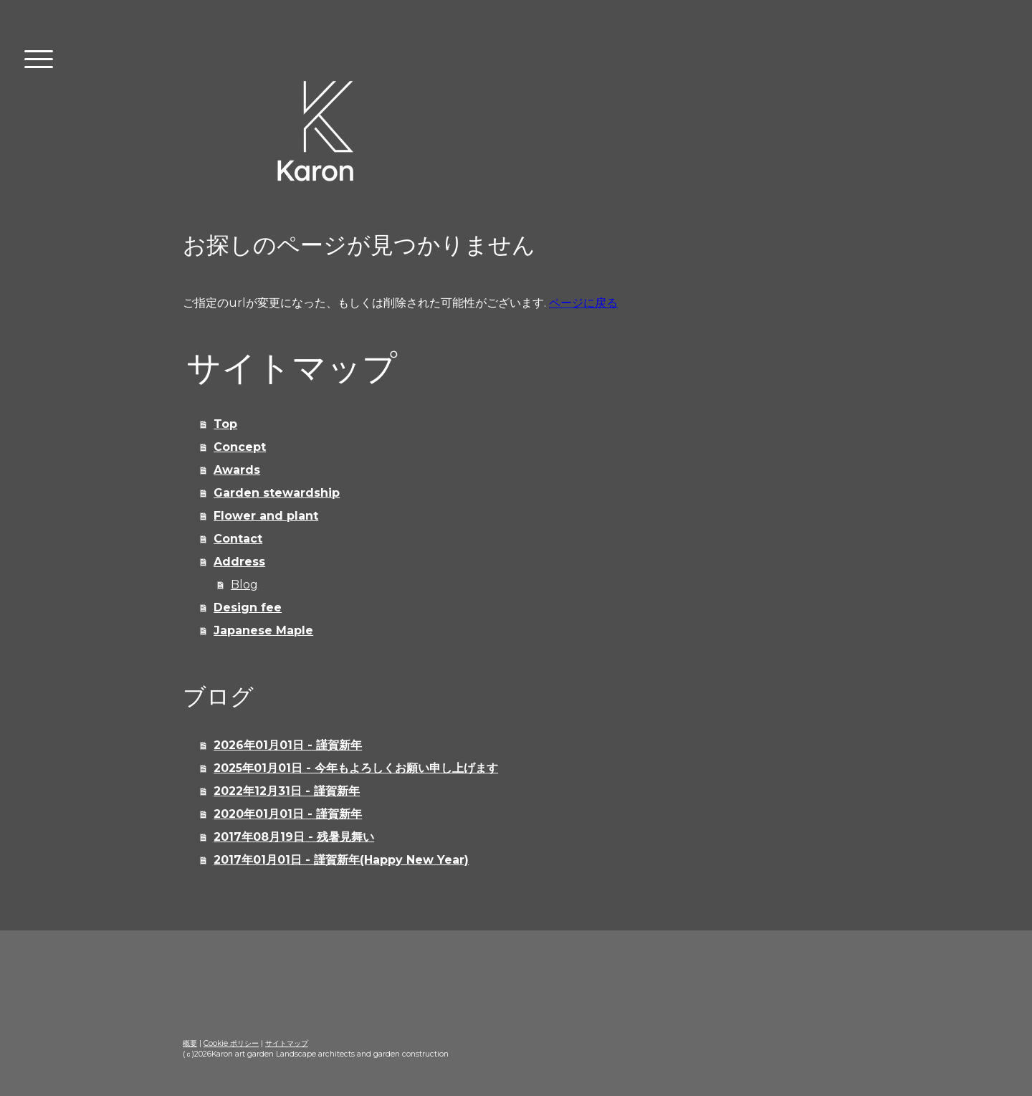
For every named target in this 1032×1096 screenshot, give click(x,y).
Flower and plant (266, 516)
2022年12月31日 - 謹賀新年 (287, 791)
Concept (240, 447)
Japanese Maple (263, 630)
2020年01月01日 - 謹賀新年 (288, 814)
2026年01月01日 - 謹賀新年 (288, 745)
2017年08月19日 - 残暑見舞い (294, 837)
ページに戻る (583, 303)
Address (239, 561)
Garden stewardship (277, 493)
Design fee (248, 607)
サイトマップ (286, 1043)
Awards (237, 470)
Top (225, 424)
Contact (238, 538)
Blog (244, 584)
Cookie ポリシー (231, 1043)
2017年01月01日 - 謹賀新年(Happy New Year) (341, 860)
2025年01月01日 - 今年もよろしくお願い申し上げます (356, 768)
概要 (190, 1043)
